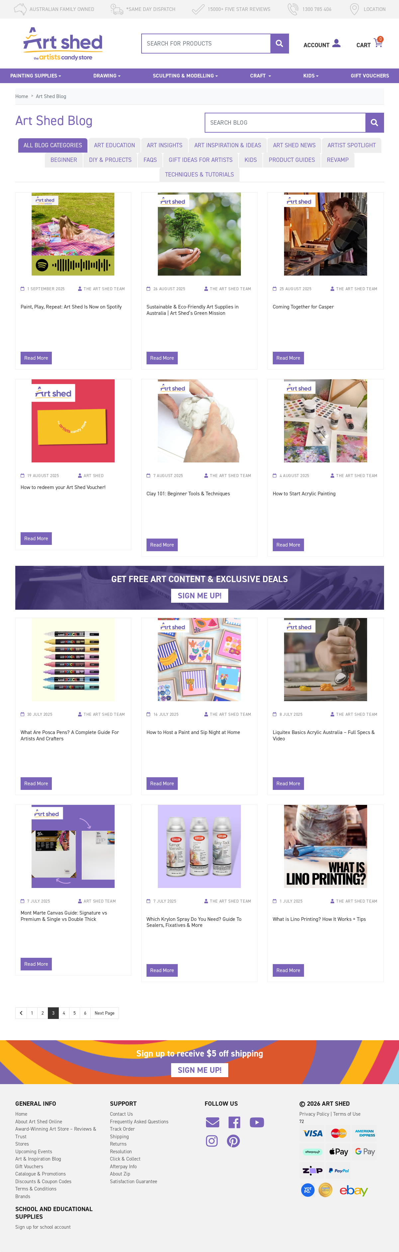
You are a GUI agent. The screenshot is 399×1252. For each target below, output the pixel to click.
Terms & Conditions (35, 1189)
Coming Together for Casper (303, 307)
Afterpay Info (123, 1166)
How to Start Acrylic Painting (304, 494)
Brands (22, 1196)
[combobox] (215, 44)
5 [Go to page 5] (74, 1013)
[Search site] (279, 43)
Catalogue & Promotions (40, 1174)
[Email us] (216, 1125)
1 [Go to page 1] (32, 1013)
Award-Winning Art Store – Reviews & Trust (55, 1133)
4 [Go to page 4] (64, 1013)
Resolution (121, 1151)
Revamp (338, 160)
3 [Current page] (53, 1013)
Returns (118, 1144)
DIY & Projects (110, 160)
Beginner (63, 160)
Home (21, 1114)
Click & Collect (125, 1159)
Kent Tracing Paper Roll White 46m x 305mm (64, 1219)
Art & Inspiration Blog (38, 1159)
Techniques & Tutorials (199, 175)
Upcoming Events (33, 1151)
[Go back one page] (21, 1013)
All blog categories (53, 145)
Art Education (114, 145)
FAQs (150, 160)
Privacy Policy (315, 1114)
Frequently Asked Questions (139, 1121)
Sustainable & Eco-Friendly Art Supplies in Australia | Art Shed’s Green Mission (193, 310)
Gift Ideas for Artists (201, 160)
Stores (22, 1144)
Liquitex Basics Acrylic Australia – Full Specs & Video (324, 735)
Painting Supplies (33, 75)
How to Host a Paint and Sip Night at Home (193, 732)
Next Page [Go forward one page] (105, 1013)
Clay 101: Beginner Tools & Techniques (188, 494)
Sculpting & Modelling (183, 75)
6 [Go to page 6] (85, 1013)
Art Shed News (294, 145)
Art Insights (164, 145)
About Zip (120, 1174)
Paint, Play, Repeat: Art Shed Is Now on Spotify (71, 307)
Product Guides (292, 160)
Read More (36, 357)
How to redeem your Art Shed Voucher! (63, 487)
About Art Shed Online (38, 1121)
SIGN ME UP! (200, 595)
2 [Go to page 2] (43, 1013)
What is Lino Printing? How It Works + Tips (319, 919)
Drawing (105, 75)
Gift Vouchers (370, 75)
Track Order (122, 1129)
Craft (258, 75)
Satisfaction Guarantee (133, 1181)
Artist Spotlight (352, 145)
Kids (309, 75)
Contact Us (121, 1114)
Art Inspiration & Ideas (227, 145)
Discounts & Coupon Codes (43, 1181)
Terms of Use (346, 1114)
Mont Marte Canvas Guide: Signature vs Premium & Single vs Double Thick (64, 916)
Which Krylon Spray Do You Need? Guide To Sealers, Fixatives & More (194, 922)
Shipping (119, 1136)
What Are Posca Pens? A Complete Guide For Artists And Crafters (70, 735)
